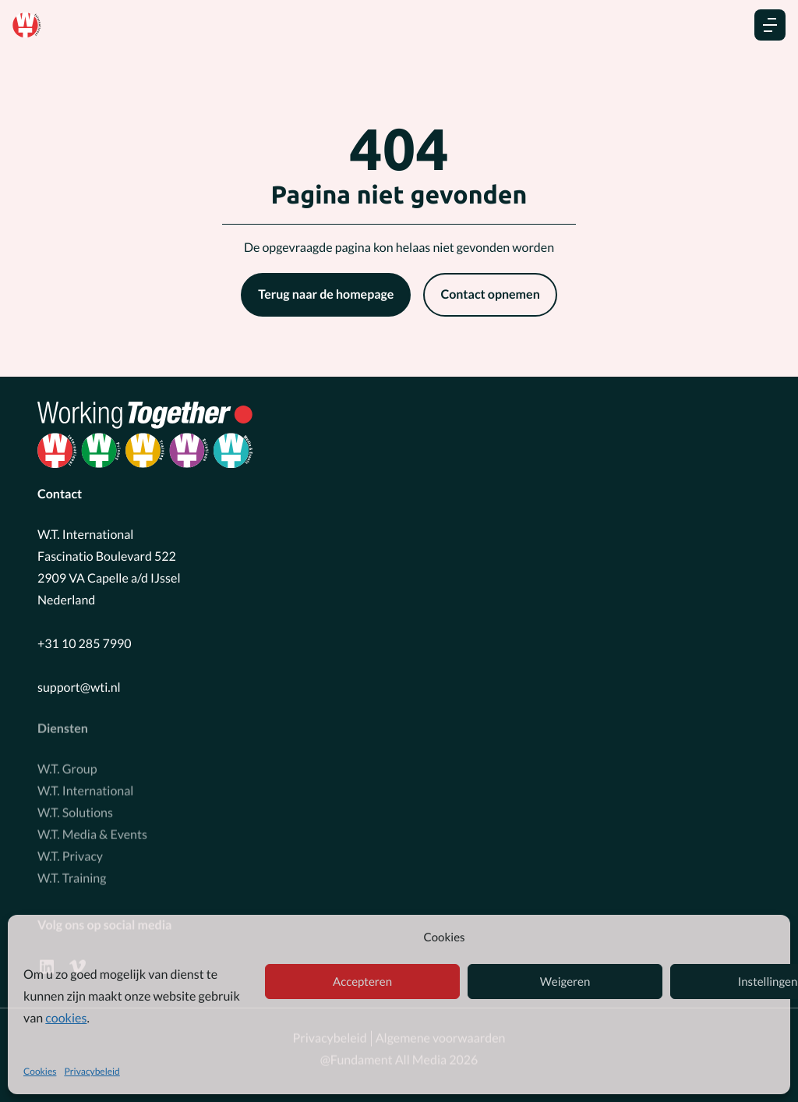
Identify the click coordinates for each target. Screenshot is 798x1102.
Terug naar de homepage (326, 294)
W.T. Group (67, 767)
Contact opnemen (489, 294)
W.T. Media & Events (92, 832)
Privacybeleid (91, 1071)
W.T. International (85, 788)
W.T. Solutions (75, 810)
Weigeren (565, 982)
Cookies (39, 1071)
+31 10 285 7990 (84, 643)
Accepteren (362, 982)
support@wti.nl (79, 687)
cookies (66, 1018)
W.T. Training (71, 876)
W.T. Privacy (70, 854)
